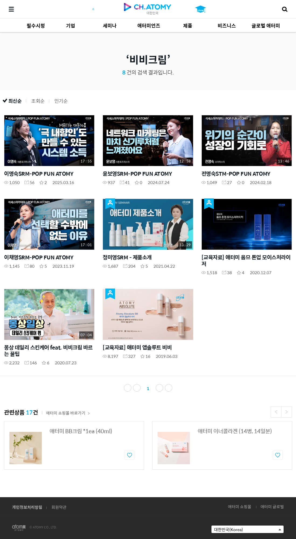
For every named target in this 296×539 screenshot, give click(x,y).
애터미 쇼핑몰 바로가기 (68, 413)
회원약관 (59, 507)
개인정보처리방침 (27, 507)
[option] (74, 445)
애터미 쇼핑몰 (239, 506)
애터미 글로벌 (272, 506)
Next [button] (286, 412)
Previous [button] (276, 412)
